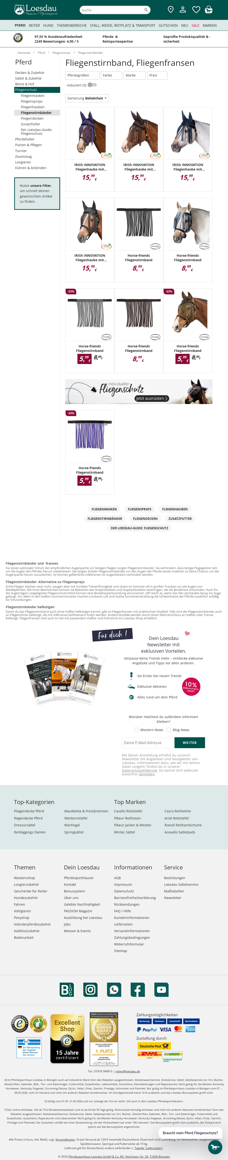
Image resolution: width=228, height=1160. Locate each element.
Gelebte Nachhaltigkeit (82, 904)
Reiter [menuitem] (34, 25)
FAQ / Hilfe (122, 911)
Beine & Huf (24, 84)
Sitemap (120, 951)
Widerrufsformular (129, 944)
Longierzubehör (26, 884)
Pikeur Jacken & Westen (132, 825)
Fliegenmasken (33, 95)
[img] (208, 12)
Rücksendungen (127, 904)
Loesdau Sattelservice (181, 884)
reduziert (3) (77, 85)
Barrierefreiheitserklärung (135, 897)
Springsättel (74, 832)
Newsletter (172, 897)
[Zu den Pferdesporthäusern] (170, 10)
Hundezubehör (26, 897)
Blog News (181, 730)
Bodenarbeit (24, 937)
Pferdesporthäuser (79, 878)
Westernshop (24, 878)
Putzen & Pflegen (28, 145)
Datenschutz (124, 891)
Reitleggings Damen (30, 832)
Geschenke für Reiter (30, 891)
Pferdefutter (25, 139)
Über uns (71, 897)
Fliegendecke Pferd (29, 811)
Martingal (72, 825)
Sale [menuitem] (195, 25)
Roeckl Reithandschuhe (183, 825)
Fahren (19, 904)
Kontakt (70, 884)
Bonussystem (74, 891)
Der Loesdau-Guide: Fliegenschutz (36, 131)
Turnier (21, 150)
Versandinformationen (132, 931)
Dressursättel (24, 825)
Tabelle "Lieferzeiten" (148, 1148)
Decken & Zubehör (30, 72)
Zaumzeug (23, 156)
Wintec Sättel (124, 832)
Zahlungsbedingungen (132, 937)
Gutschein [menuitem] (168, 25)
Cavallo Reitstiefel (128, 811)
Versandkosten (65, 1140)
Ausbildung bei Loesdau (83, 917)
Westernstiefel (75, 818)
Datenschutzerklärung (139, 770)
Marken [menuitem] (210, 25)
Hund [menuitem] (48, 25)
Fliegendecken (32, 118)
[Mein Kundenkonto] (183, 13)
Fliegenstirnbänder (36, 112)
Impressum (123, 884)
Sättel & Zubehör (28, 78)
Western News (151, 730)
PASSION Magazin (78, 911)
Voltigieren (22, 911)
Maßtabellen (174, 891)
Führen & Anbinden (30, 168)
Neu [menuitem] (184, 25)
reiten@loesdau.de (127, 1071)
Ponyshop (21, 917)
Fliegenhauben (33, 107)
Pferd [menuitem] (20, 25)
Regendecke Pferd (28, 818)
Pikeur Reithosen (127, 818)
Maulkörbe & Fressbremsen (86, 811)
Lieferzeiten (123, 924)
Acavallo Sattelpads (180, 832)
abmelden (147, 774)
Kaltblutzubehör (27, 931)
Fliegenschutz (26, 89)
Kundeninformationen (131, 917)
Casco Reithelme (178, 811)
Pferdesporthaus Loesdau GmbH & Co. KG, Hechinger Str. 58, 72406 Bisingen (119, 1157)
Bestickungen (174, 878)
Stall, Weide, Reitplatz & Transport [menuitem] (122, 25)
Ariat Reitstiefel (177, 818)
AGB (117, 878)
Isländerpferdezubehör (32, 924)
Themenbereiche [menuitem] (72, 25)
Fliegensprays (32, 101)
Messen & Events (77, 931)
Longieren (23, 162)
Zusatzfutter (30, 124)
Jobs (67, 924)
